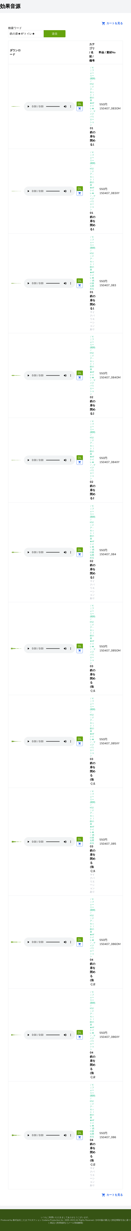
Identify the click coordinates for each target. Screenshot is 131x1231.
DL (80, 104)
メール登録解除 (75, 1222)
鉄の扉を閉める (92, 284)
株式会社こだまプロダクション (27, 1220)
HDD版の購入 (102, 1220)
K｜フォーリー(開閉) (92, 73)
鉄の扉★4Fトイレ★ (92, 103)
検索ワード (15, 28)
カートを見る (111, 23)
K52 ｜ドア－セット (92, 89)
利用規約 (61, 1222)
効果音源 (10, 6)
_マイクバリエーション (92, 118)
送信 (54, 34)
